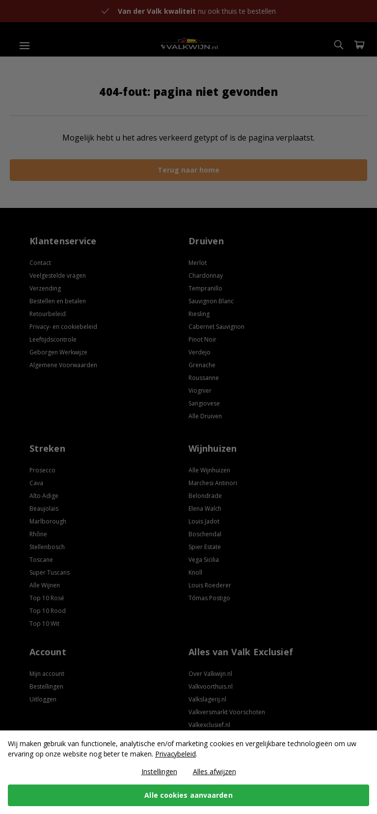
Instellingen (159, 771)
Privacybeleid (175, 753)
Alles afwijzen (214, 771)
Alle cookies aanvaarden (188, 795)
